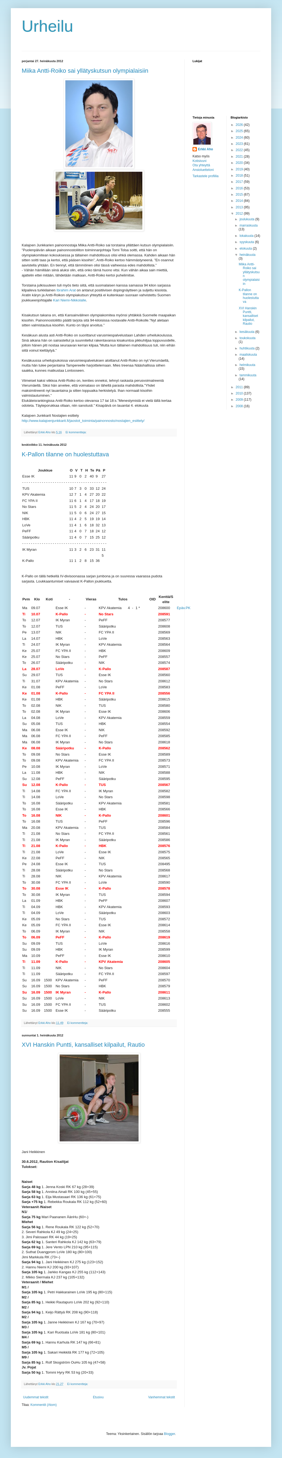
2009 (240, 400)
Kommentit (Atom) (43, 1405)
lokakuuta (246, 236)
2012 (240, 213)
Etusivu (98, 1397)
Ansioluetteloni (203, 170)
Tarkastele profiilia (206, 176)
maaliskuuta (248, 354)
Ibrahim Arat (66, 290)
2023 (240, 144)
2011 (240, 387)
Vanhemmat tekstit (161, 1397)
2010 (240, 393)
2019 (240, 169)
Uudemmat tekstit (35, 1397)
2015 (240, 194)
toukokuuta (247, 338)
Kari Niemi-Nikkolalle (69, 300)
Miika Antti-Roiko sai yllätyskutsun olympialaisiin (85, 70)
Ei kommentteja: (76, 432)
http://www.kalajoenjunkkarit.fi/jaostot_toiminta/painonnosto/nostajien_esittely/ (83, 421)
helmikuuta (247, 365)
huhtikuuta (247, 348)
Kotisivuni (199, 161)
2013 (240, 207)
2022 (240, 150)
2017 (240, 182)
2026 (240, 125)
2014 (240, 201)
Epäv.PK (183, 608)
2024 (240, 137)
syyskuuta (247, 242)
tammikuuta (247, 375)
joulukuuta (247, 219)
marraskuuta (248, 225)
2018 (240, 175)
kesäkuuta (247, 332)
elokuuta (246, 248)
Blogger (169, 1434)
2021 (240, 156)
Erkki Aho (205, 149)
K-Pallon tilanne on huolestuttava (65, 454)
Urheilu (47, 26)
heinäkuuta (247, 255)
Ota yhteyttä (201, 165)
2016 (240, 188)
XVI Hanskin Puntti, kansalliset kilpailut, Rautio (83, 1044)
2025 (240, 131)
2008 (240, 406)
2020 (240, 163)
